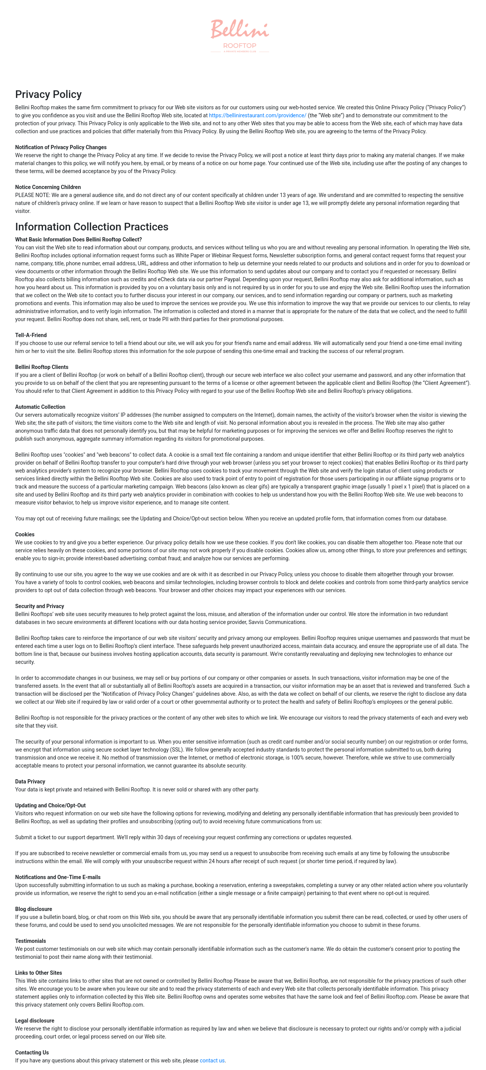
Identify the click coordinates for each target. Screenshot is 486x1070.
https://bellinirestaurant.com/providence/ (258, 115)
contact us (212, 1060)
